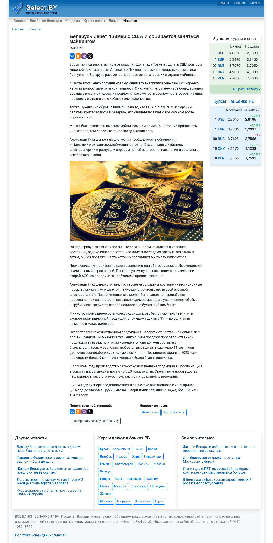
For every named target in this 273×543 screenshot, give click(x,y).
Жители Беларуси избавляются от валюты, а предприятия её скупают (53, 471)
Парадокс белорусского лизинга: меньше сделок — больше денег (50, 460)
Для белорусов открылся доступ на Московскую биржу (211, 460)
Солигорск (138, 486)
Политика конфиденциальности (40, 535)
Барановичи (121, 449)
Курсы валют (94, 21)
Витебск (106, 456)
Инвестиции (150, 412)
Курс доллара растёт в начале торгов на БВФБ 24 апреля (49, 492)
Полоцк (121, 456)
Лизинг (114, 21)
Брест (104, 449)
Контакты (255, 2)
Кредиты (72, 21)
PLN (221, 78)
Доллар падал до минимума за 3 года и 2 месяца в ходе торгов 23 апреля (50, 481)
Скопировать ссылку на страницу (95, 421)
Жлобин (159, 464)
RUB (221, 66)
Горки (159, 501)
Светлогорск (124, 464)
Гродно (105, 479)
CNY (221, 72)
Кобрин (153, 449)
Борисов (120, 486)
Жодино (105, 493)
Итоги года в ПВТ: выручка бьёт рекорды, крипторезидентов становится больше (216, 471)
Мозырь (143, 464)
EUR (221, 60)
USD (221, 53)
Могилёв (106, 501)
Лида (118, 479)
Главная (224, 2)
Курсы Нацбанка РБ (233, 101)
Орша (135, 456)
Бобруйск (123, 501)
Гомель (105, 464)
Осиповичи (142, 501)
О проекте (239, 2)
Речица (105, 471)
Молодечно (158, 486)
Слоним (152, 479)
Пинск (139, 449)
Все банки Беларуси (46, 21)
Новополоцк (153, 456)
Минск (104, 486)
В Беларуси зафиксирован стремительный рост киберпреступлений (217, 481)
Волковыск (134, 479)
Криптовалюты (174, 412)
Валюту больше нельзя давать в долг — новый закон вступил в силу (49, 449)
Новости (130, 21)
